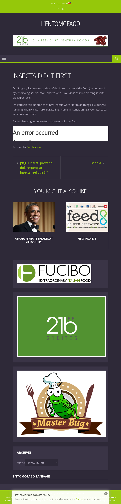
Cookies (79, 499)
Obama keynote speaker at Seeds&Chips (34, 240)
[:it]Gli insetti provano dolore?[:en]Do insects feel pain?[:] (36, 167)
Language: (64, 3)
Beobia (96, 163)
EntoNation (34, 147)
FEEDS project (87, 238)
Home (52, 3)
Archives (21, 462)
